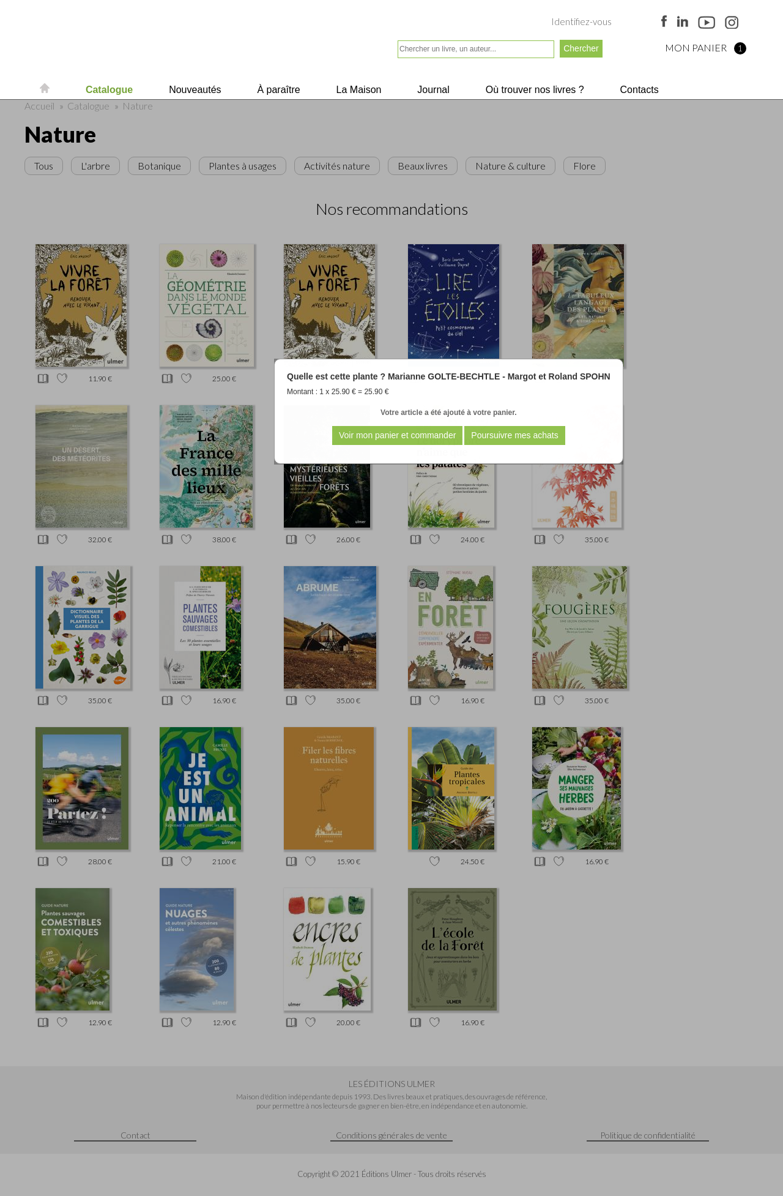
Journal (432, 89)
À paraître (277, 89)
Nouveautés (193, 89)
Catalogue (108, 89)
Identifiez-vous (581, 21)
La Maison (357, 89)
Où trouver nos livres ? (533, 89)
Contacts (638, 89)
